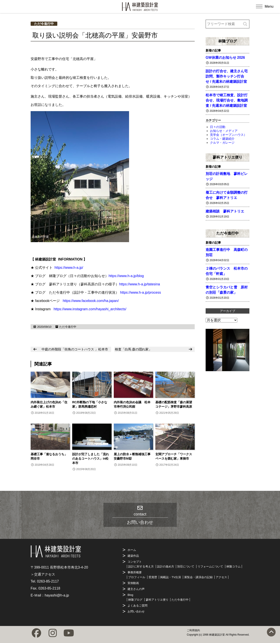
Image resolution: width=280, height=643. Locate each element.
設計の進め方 (165, 566)
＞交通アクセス (43, 574)
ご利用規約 (193, 630)
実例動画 (133, 583)
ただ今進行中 (44, 24)
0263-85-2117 (48, 581)
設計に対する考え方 (141, 566)
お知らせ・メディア (224, 131)
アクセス (221, 577)
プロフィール (136, 577)
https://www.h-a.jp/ (68, 267)
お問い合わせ (136, 611)
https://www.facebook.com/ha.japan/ (91, 301)
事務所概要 (135, 572)
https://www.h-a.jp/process (140, 292)
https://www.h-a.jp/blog (126, 276)
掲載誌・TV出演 (170, 577)
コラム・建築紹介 (222, 138)
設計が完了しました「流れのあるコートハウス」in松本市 (90, 458)
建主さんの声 (136, 589)
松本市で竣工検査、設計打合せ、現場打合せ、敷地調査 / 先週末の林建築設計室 (227, 100)
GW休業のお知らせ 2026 (225, 57)
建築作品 (133, 555)
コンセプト (135, 561)
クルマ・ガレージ (222, 142)
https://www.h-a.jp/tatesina (139, 284)
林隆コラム (233, 566)
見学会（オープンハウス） (228, 134)
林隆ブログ (227, 41)
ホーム (132, 550)
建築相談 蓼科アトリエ (225, 211)
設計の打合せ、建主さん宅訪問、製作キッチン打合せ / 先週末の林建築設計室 (227, 76)
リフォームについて (210, 566)
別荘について (185, 566)
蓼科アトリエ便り (227, 157)
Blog (130, 594)
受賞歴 (153, 577)
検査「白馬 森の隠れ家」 (133, 349)
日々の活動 (217, 127)
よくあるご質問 (137, 605)
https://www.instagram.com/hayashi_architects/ (90, 309)
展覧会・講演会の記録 (198, 577)
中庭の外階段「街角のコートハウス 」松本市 (75, 349)
